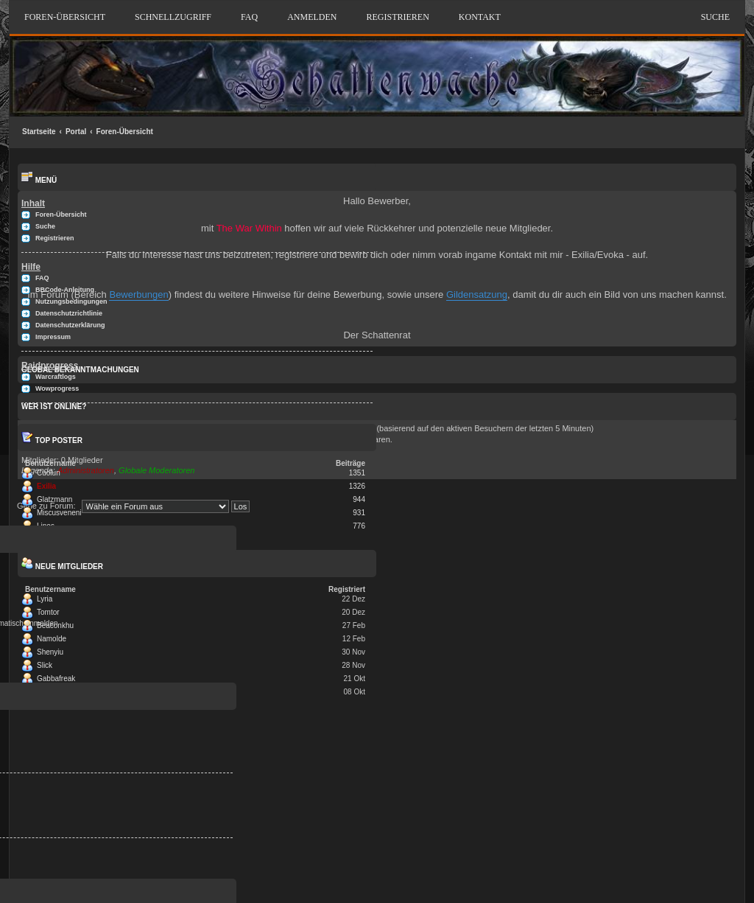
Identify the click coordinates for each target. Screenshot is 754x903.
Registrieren (54, 238)
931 (359, 513)
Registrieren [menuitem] (397, 17)
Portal (76, 132)
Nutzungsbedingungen (71, 301)
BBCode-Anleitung (64, 289)
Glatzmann (54, 499)
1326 (357, 486)
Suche (715, 17)
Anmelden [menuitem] (312, 17)
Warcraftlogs (55, 376)
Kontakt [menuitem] (480, 17)
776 (359, 526)
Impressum (53, 337)
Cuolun (48, 473)
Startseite (39, 132)
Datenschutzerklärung (70, 325)
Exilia (46, 486)
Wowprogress (57, 388)
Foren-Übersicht (124, 132)
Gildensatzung (476, 294)
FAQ (249, 17)
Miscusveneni (59, 513)
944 (359, 499)
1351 (357, 473)
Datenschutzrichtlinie (68, 313)
